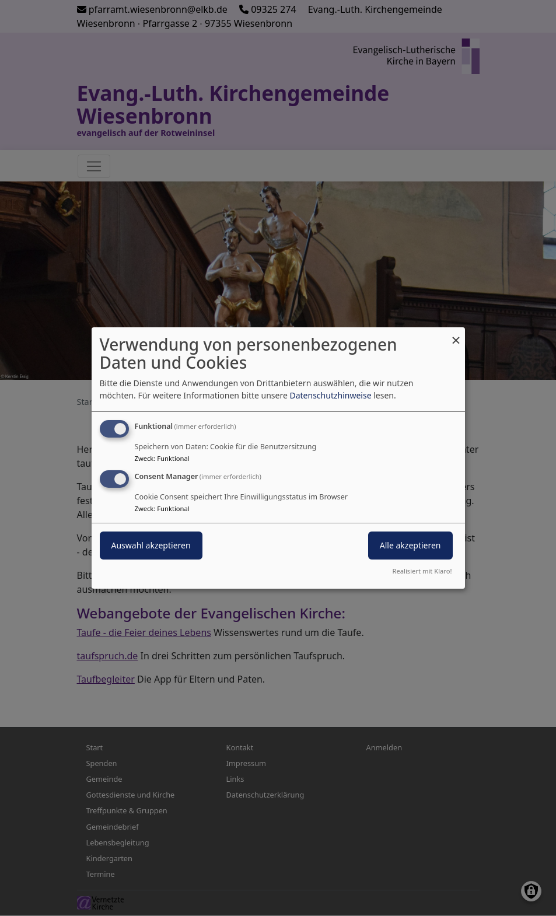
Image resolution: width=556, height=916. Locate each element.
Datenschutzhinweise (330, 395)
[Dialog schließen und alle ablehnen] (456, 334)
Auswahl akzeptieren (151, 545)
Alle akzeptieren (410, 545)
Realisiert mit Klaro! (422, 571)
